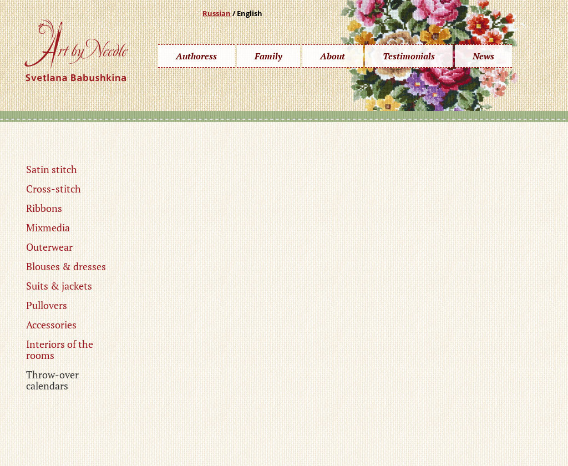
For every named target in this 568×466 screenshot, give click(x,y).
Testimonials (409, 56)
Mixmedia (48, 227)
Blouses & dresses (66, 266)
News (483, 56)
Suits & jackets (59, 285)
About (332, 56)
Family (268, 56)
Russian (216, 13)
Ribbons (44, 208)
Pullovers (46, 305)
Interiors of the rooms (59, 349)
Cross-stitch (53, 188)
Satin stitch (51, 169)
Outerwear (49, 247)
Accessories (51, 324)
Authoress (196, 56)
